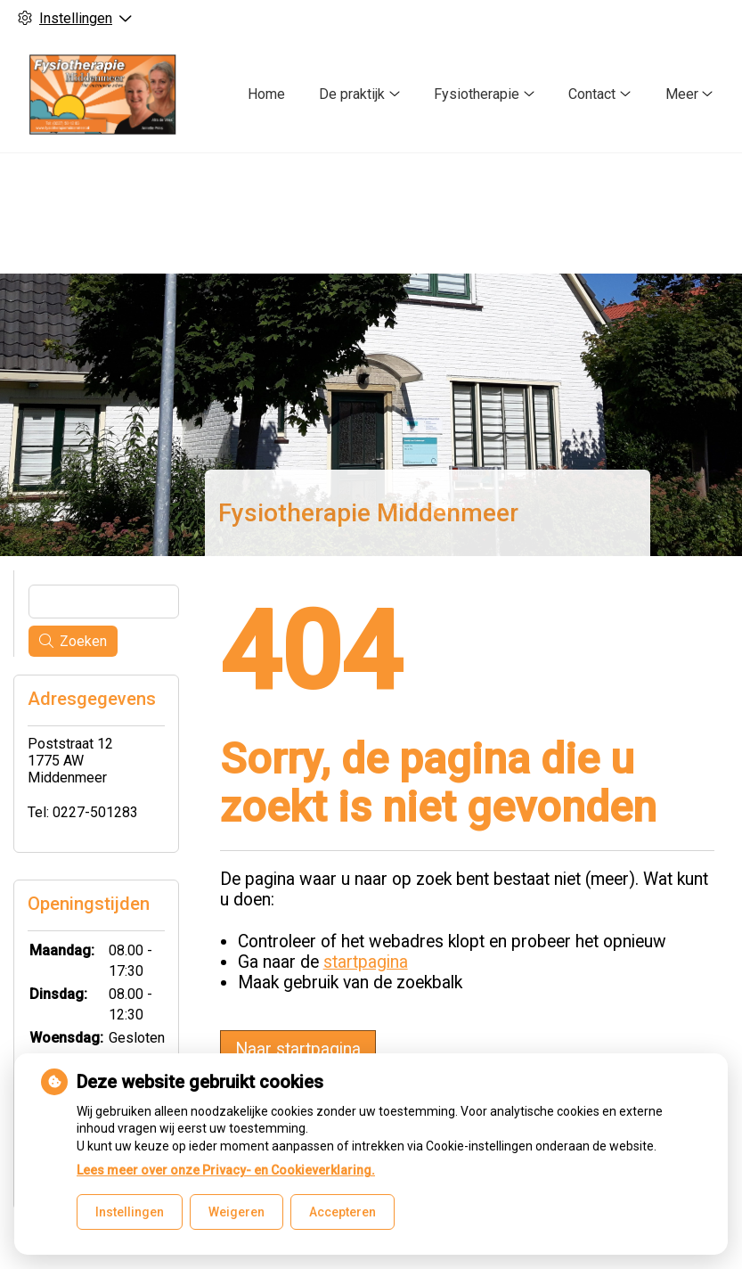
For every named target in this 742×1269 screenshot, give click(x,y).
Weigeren (236, 1212)
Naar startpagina (298, 1046)
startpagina (365, 958)
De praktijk (352, 94)
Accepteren (342, 1212)
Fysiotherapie (476, 94)
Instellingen (129, 1212)
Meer (681, 94)
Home (266, 94)
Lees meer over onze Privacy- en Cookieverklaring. (226, 1170)
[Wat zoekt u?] (104, 598)
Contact (592, 94)
